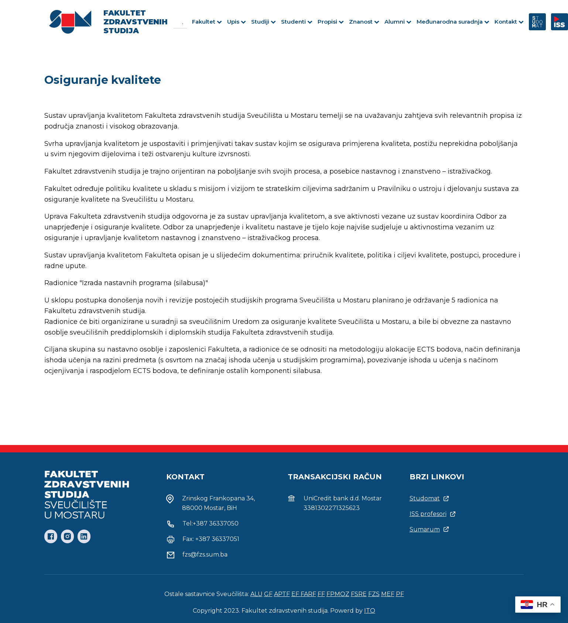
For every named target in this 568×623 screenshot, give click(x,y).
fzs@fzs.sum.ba (204, 554)
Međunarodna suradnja (453, 21)
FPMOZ (337, 594)
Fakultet (207, 21)
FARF (308, 594)
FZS (374, 594)
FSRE (359, 594)
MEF (387, 594)
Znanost (364, 21)
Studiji (263, 21)
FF (321, 594)
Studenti (296, 21)
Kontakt (509, 21)
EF (296, 594)
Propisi (331, 21)
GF (268, 594)
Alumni (397, 21)
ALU (256, 594)
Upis (236, 21)
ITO (369, 610)
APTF (282, 594)
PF (400, 594)
